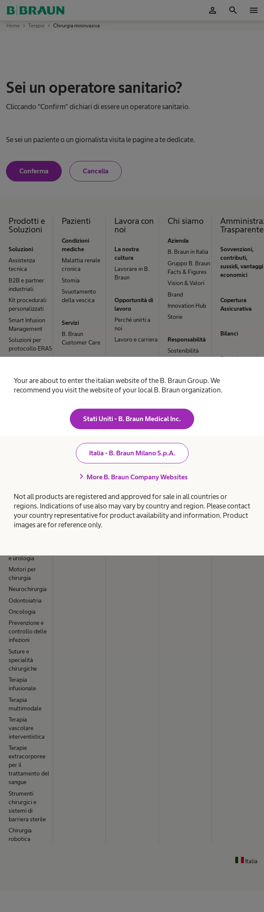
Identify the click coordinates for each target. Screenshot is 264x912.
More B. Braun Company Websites (132, 476)
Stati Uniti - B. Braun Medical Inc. (132, 418)
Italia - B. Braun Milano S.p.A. (132, 453)
